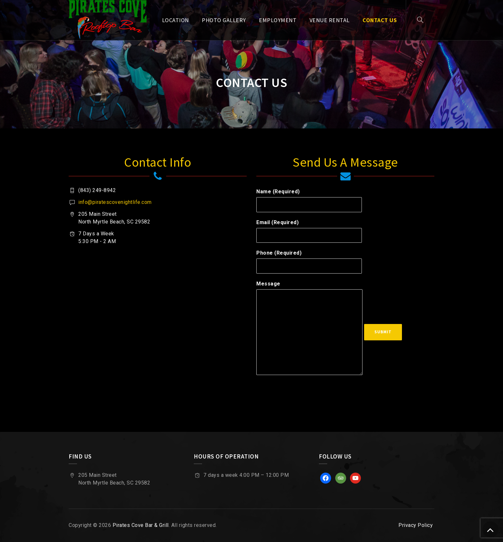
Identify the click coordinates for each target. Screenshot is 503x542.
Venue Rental (330, 20)
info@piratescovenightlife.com (115, 202)
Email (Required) (309, 231)
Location (175, 20)
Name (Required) (309, 200)
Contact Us (379, 20)
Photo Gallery (224, 20)
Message (309, 328)
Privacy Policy (415, 525)
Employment (277, 20)
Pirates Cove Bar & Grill (141, 525)
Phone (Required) (309, 262)
